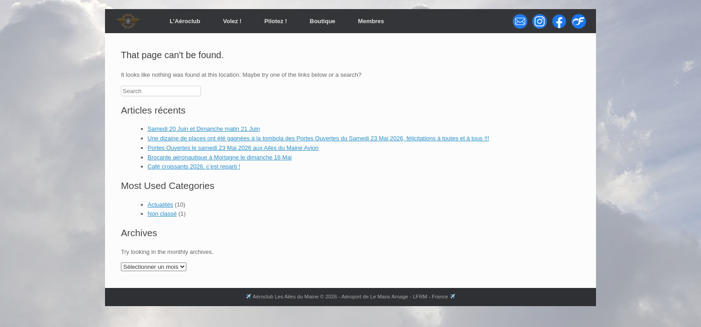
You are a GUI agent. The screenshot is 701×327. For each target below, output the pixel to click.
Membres (371, 21)
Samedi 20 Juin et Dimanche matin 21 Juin (204, 128)
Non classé (162, 213)
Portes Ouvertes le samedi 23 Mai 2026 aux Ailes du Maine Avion (233, 147)
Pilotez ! (275, 21)
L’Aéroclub (185, 21)
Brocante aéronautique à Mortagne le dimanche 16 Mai (220, 157)
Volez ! (232, 21)
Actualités (160, 204)
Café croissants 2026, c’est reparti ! (194, 166)
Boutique (322, 21)
